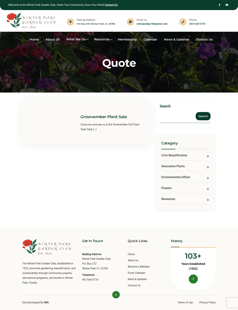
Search (165, 106)
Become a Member (139, 266)
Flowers (166, 188)
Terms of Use (185, 302)
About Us (133, 260)
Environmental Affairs (175, 177)
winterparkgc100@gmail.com (152, 23)
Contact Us (111, 4)
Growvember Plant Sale (103, 116)
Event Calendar (136, 272)
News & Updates (137, 279)
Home (131, 254)
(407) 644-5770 (197, 23)
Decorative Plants (173, 166)
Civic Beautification (174, 155)
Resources (168, 199)
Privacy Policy (207, 302)
